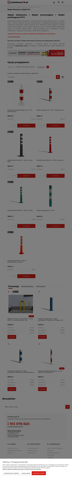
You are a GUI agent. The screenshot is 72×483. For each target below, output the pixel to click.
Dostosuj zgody (26, 473)
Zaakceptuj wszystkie (39, 473)
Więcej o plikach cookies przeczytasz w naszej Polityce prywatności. (22, 469)
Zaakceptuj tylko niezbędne (11, 473)
